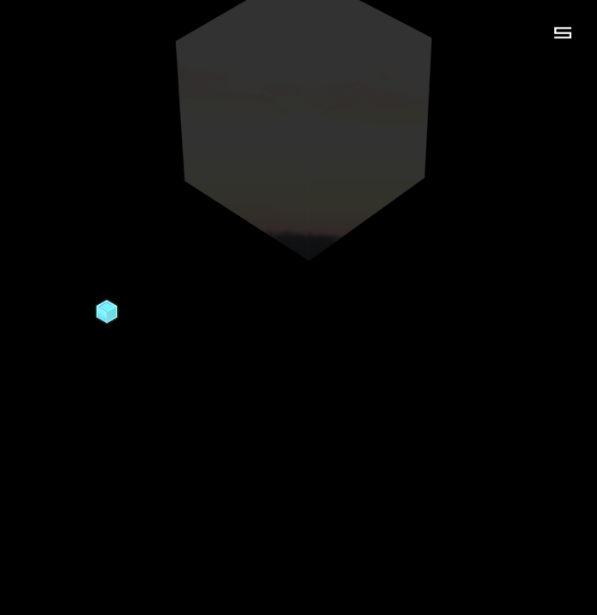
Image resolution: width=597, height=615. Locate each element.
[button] (562, 32)
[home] (107, 312)
